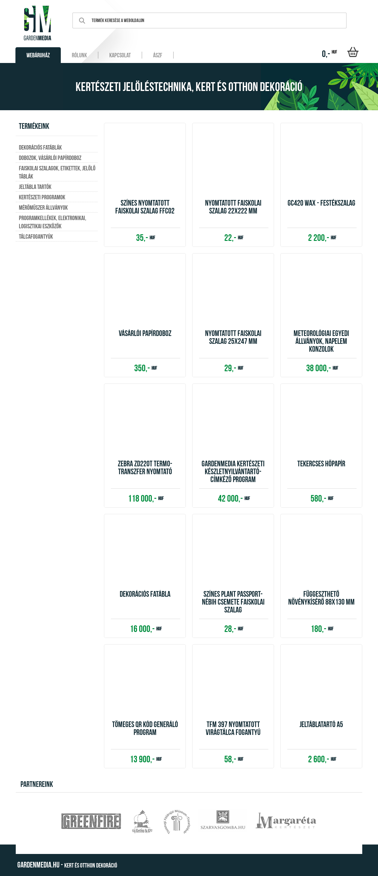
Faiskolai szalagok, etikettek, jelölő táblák (57, 172)
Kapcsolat (120, 55)
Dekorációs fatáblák (40, 147)
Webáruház (38, 55)
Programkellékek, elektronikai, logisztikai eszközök (52, 222)
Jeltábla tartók (35, 186)
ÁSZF (157, 55)
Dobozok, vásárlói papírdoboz (50, 157)
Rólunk (79, 55)
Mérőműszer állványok (43, 207)
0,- (329, 53)
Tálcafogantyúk (36, 236)
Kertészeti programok (42, 197)
